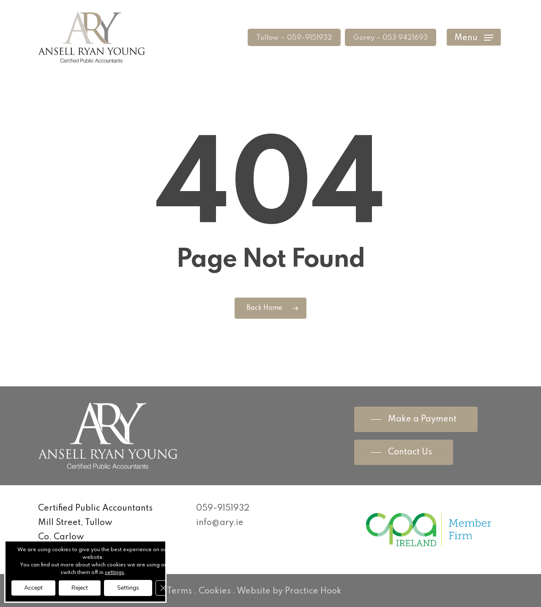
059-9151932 (222, 508)
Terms (179, 591)
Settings (128, 588)
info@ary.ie (219, 523)
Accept (33, 588)
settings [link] (114, 572)
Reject (79, 588)
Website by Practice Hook (289, 591)
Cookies (215, 591)
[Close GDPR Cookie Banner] (163, 588)
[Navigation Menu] (474, 37)
